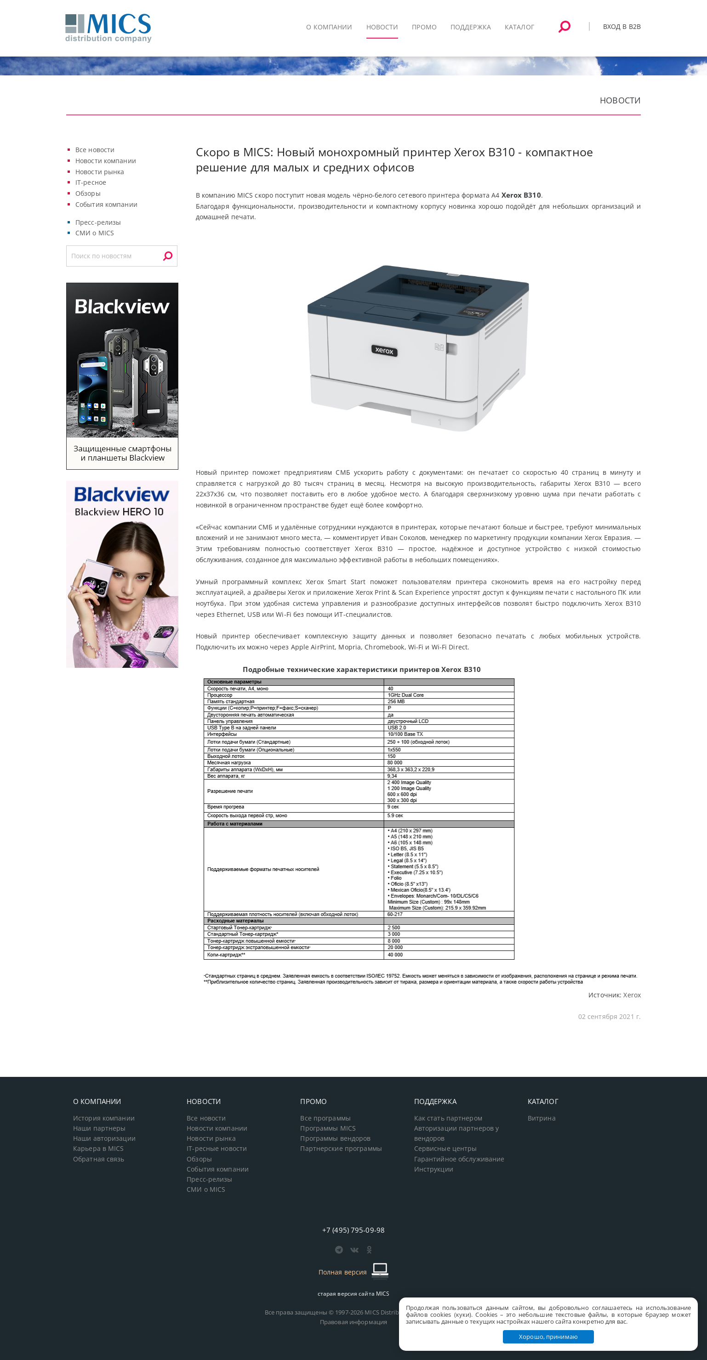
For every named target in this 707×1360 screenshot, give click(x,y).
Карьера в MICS (98, 1148)
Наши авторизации (104, 1138)
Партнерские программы (341, 1148)
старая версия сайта (354, 1293)
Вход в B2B (622, 26)
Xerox (632, 994)
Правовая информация (353, 1322)
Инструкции (433, 1169)
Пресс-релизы (98, 222)
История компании (104, 1118)
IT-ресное (90, 182)
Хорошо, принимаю (548, 1336)
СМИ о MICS (94, 232)
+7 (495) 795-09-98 (353, 1230)
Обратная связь (99, 1159)
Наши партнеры (99, 1128)
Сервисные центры (445, 1148)
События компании (106, 204)
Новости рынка (100, 171)
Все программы (325, 1118)
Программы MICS (328, 1128)
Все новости (94, 149)
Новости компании (105, 160)
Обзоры (88, 193)
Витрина (542, 1118)
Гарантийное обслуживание (459, 1159)
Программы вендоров (335, 1138)
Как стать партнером (448, 1118)
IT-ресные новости (217, 1148)
